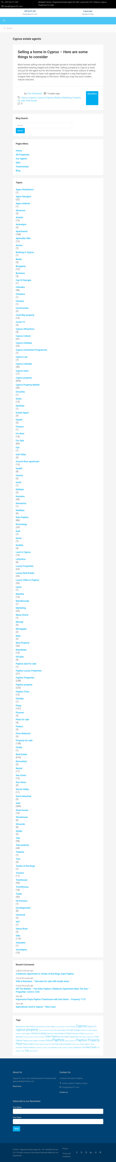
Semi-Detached (23, 796)
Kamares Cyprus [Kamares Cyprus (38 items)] (28, 1037)
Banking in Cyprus (25, 252)
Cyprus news (22, 370)
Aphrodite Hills (23, 238)
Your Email (17, 1117)
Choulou (20, 301)
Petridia (20, 698)
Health (19, 468)
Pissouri (20, 712)
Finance (20, 426)
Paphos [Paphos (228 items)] (58, 1040)
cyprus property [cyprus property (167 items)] (27, 1029)
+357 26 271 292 (30, 11)
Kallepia (20, 489)
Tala (18, 838)
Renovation (21, 761)
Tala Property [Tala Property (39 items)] (34, 1051)
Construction (22, 308)
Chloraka (20, 287)
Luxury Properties (25, 566)
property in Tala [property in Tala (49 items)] (79, 1047)
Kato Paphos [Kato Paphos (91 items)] (53, 1036)
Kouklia (19, 545)
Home (19, 150)
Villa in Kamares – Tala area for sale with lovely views (42, 981)
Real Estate (31, 100)
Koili (18, 531)
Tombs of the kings (25, 866)
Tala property (22, 845)
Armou (19, 245)
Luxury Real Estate (25, 573)
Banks (19, 259)
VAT (18, 921)
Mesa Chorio (22, 615)
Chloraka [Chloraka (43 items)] (72, 1027)
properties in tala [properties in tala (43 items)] (56, 1047)
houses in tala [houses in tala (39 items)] (89, 1033)
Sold (18, 803)
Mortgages (21, 629)
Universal (20, 914)
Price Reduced (23, 733)
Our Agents (21, 158)
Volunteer (21, 942)
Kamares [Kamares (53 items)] (19, 1037)
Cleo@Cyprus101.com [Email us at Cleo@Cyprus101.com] (70, 1087)
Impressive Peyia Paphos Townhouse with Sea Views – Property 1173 (51, 999)
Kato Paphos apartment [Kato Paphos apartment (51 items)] (69, 1037)
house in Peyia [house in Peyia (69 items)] (65, 1033)
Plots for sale (22, 719)
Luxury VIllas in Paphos (27, 580)
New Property (22, 642)
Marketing (67, 97)
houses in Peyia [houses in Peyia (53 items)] (78, 1033)
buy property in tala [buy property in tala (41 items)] (62, 1027)
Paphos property (24, 684)
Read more (17, 1086)
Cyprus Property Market (49, 97)
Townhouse (21, 880)
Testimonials (22, 166)
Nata (18, 635)
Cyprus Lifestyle (24, 364)
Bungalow (21, 266)
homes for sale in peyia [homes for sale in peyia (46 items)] (89, 1030)
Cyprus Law (22, 357)
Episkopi (20, 405)
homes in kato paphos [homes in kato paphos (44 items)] (23, 1033)
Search (20, 131)
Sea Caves (21, 775)
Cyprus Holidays (24, 343)
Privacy (65, 1149)
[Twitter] (82, 1153)
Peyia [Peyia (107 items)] (19, 1043)
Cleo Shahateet (34, 93)
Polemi (19, 726)
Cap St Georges (23, 280)
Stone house (22, 810)
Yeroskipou (21, 949)
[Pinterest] (101, 1153)
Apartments (22, 231)
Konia (19, 538)
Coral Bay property (25, 315)
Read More (92, 94)
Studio (19, 831)
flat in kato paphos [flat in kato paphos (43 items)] (60, 1030)
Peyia (18, 705)
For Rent (20, 433)
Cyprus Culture (23, 336)
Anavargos (21, 224)
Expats (19, 419)
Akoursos (20, 210)
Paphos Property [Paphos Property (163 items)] (88, 1040)
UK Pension (21, 900)
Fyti (17, 447)
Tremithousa (22, 887)
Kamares (20, 496)
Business (20, 273)
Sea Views (21, 782)
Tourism (20, 873)
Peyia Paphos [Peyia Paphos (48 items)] (85, 1044)
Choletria (20, 294)
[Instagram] (86, 1153)
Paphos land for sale (26, 663)
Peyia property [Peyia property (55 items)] (29, 1047)
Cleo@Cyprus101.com (30, 14)
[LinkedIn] (91, 1153)
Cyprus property (29, 97)
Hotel (18, 482)
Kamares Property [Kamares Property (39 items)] (39, 1037)
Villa (18, 935)
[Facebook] (77, 1153)
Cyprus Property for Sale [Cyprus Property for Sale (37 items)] (46, 1030)
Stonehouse (22, 817)
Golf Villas (21, 454)
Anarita (19, 217)
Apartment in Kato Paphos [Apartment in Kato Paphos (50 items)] (26, 1027)
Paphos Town (22, 691)
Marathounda (22, 601)
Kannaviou (21, 503)
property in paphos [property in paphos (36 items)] (67, 1047)
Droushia (20, 391)
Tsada (19, 894)
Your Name (17, 1107)
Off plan (20, 656)
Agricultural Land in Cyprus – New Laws (36, 1006)
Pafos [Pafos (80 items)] (49, 1040)
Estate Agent (22, 412)
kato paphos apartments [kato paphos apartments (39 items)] (86, 1037)
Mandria (20, 594)
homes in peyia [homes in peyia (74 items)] (38, 1033)
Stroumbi (20, 824)
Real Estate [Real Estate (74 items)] (91, 1047)
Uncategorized (23, 907)
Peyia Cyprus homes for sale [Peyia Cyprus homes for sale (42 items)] (44, 1044)
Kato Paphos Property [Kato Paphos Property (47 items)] (37, 1041)
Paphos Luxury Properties (29, 670)
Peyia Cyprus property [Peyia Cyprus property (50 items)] (63, 1044)
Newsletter (21, 649)
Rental (19, 768)
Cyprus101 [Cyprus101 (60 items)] (92, 1026)
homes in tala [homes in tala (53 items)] (52, 1033)
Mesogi (19, 622)
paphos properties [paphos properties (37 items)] (70, 1041)
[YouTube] (96, 1153)
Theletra (20, 852)
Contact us (64, 1092)
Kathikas (20, 510)
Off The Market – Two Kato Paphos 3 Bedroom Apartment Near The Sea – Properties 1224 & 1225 (53, 990)
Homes (19, 475)
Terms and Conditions (66, 1155)
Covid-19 (20, 322)
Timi (18, 859)
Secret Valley (22, 789)
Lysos (19, 587)
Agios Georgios (23, 196)
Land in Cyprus (23, 552)
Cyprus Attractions (25, 329)
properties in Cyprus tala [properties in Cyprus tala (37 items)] (42, 1047)
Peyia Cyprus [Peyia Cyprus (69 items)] (29, 1044)
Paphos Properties (25, 677)
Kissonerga (21, 524)
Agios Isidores (23, 203)
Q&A (18, 162)
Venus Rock (22, 928)
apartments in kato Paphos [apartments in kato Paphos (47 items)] (46, 1027)
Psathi (19, 747)
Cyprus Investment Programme (31, 350)
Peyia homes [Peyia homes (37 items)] (75, 1044)
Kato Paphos (22, 517)
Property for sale (24, 740)
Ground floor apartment (27, 461)
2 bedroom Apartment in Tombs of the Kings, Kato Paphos (45, 973)
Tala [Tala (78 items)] (27, 1050)
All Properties (22, 154)
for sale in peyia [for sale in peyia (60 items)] (73, 1030)
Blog (18, 170)
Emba (19, 398)
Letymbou (21, 559)
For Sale (20, 440)
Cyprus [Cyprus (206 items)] (81, 1026)
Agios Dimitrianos (25, 189)
